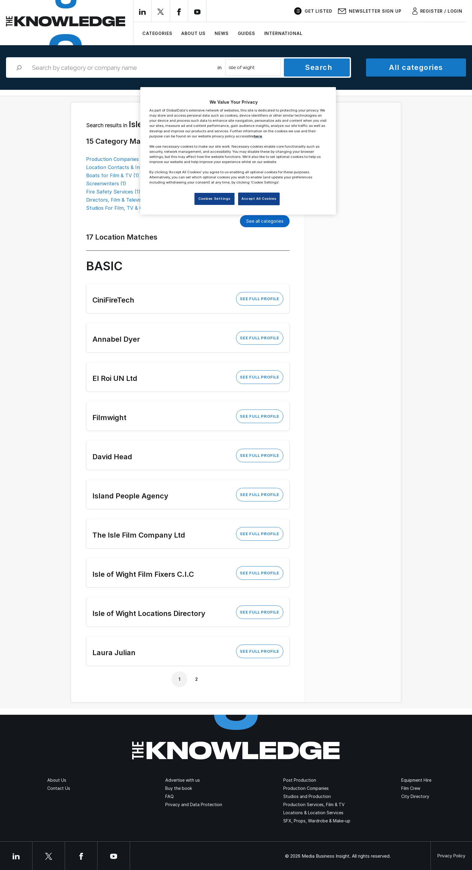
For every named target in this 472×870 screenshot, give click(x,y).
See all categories (265, 221)
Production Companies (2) (116, 159)
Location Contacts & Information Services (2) (139, 167)
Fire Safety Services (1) (113, 192)
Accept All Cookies (258, 198)
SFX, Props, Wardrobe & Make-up (316, 820)
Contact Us (58, 788)
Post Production (299, 780)
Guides (246, 33)
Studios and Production (307, 796)
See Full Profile (259, 298)
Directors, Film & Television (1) (121, 200)
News (221, 33)
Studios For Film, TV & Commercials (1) (131, 208)
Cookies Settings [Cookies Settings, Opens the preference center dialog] (214, 198)
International (283, 33)
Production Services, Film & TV (314, 804)
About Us (193, 33)
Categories (157, 33)
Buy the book (178, 788)
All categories (416, 67)
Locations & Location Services (313, 812)
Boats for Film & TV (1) (112, 175)
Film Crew (410, 788)
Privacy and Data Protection (193, 804)
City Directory (415, 796)
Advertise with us (182, 780)
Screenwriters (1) (106, 184)
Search (318, 67)
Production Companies (306, 788)
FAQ (169, 796)
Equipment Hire (416, 780)
